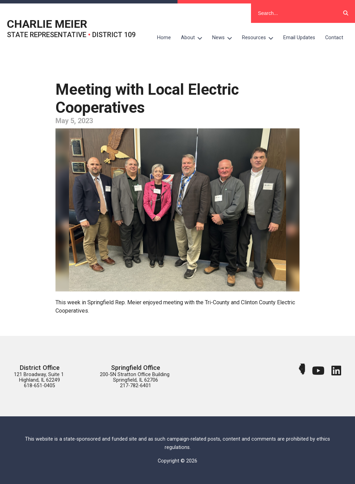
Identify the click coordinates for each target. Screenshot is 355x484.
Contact (334, 38)
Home (164, 38)
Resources (260, 38)
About (194, 38)
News (224, 38)
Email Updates (299, 38)
